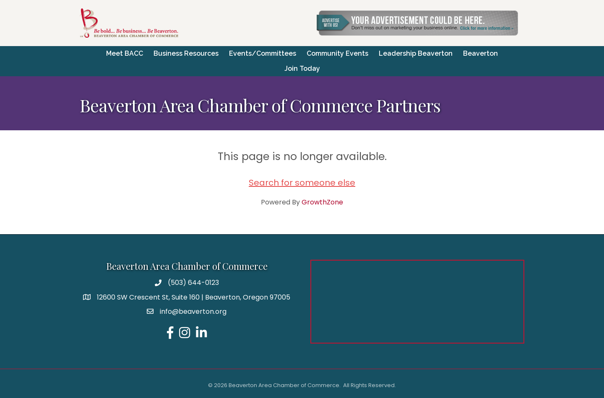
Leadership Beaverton (416, 53)
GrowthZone (322, 202)
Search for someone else (302, 183)
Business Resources (186, 53)
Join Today (302, 68)
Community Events (337, 53)
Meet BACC (124, 53)
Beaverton (480, 53)
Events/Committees (262, 53)
